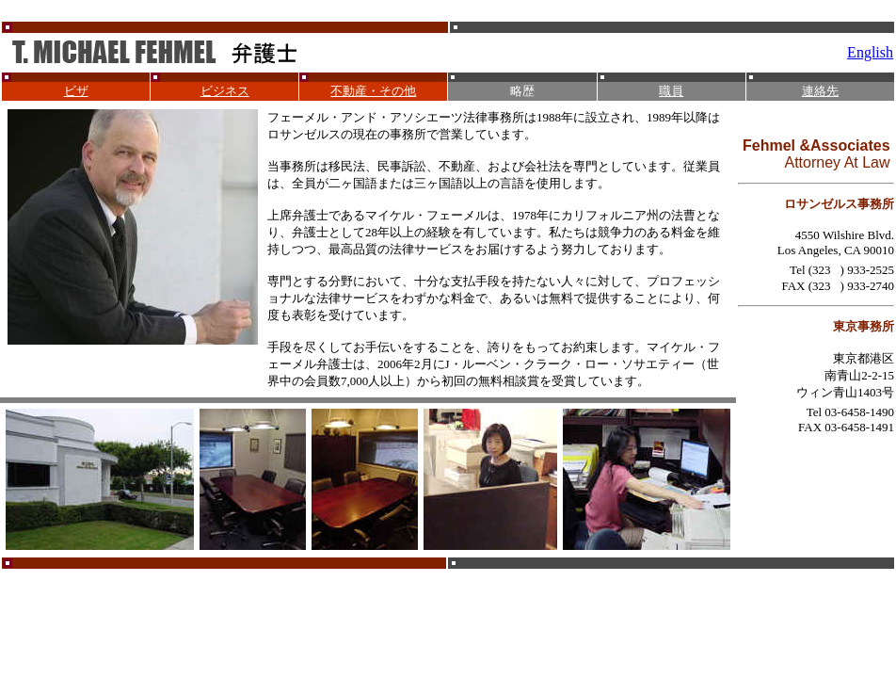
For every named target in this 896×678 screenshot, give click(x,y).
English (870, 52)
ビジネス (224, 91)
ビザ (76, 91)
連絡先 (820, 91)
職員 (671, 91)
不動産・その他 (373, 91)
